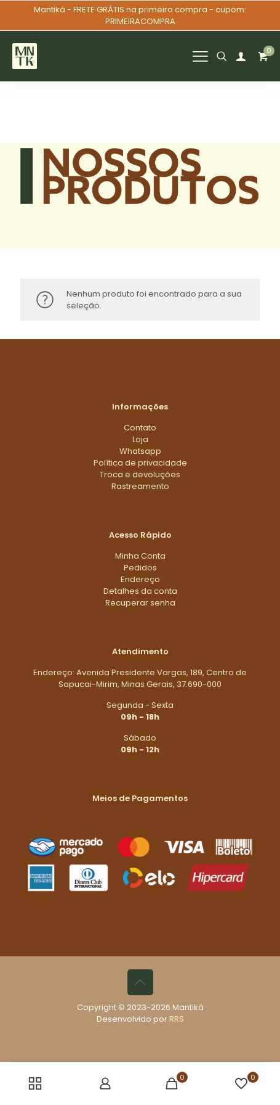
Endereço (140, 579)
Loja (140, 439)
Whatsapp (140, 451)
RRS (176, 1019)
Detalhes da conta (140, 591)
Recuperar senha (140, 603)
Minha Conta (140, 556)
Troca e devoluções (140, 474)
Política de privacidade (140, 463)
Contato (140, 427)
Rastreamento (140, 486)
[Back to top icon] (140, 982)
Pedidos (140, 567)
